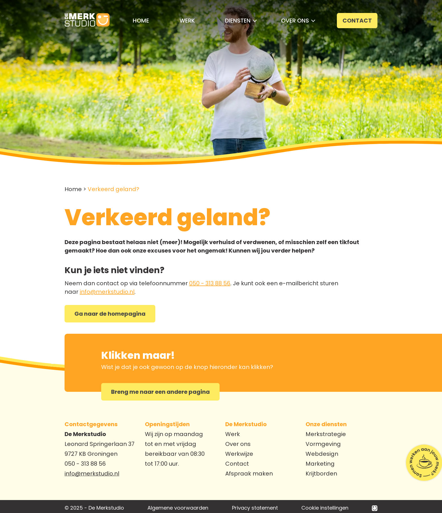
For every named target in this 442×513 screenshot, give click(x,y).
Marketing (320, 464)
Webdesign (322, 454)
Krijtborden (321, 473)
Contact (237, 464)
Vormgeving (323, 444)
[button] (238, 21)
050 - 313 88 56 (209, 283)
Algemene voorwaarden (177, 507)
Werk (232, 434)
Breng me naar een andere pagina (160, 392)
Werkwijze (239, 454)
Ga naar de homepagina (109, 314)
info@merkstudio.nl (107, 292)
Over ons (238, 444)
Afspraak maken (249, 473)
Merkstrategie (326, 434)
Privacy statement (255, 507)
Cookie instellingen (324, 507)
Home (73, 189)
